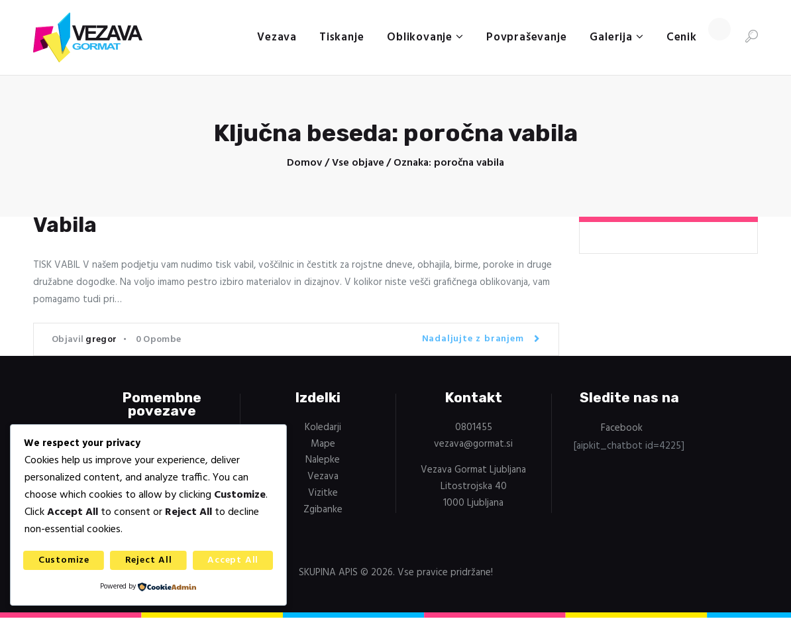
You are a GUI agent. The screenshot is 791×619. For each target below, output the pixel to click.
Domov (304, 163)
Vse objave (358, 163)
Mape (323, 445)
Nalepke (322, 461)
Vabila (65, 225)
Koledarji (323, 428)
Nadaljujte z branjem (473, 340)
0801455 (473, 428)
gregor (101, 340)
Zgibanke (323, 510)
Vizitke (323, 494)
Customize (63, 560)
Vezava (323, 477)
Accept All (232, 560)
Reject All (148, 560)
